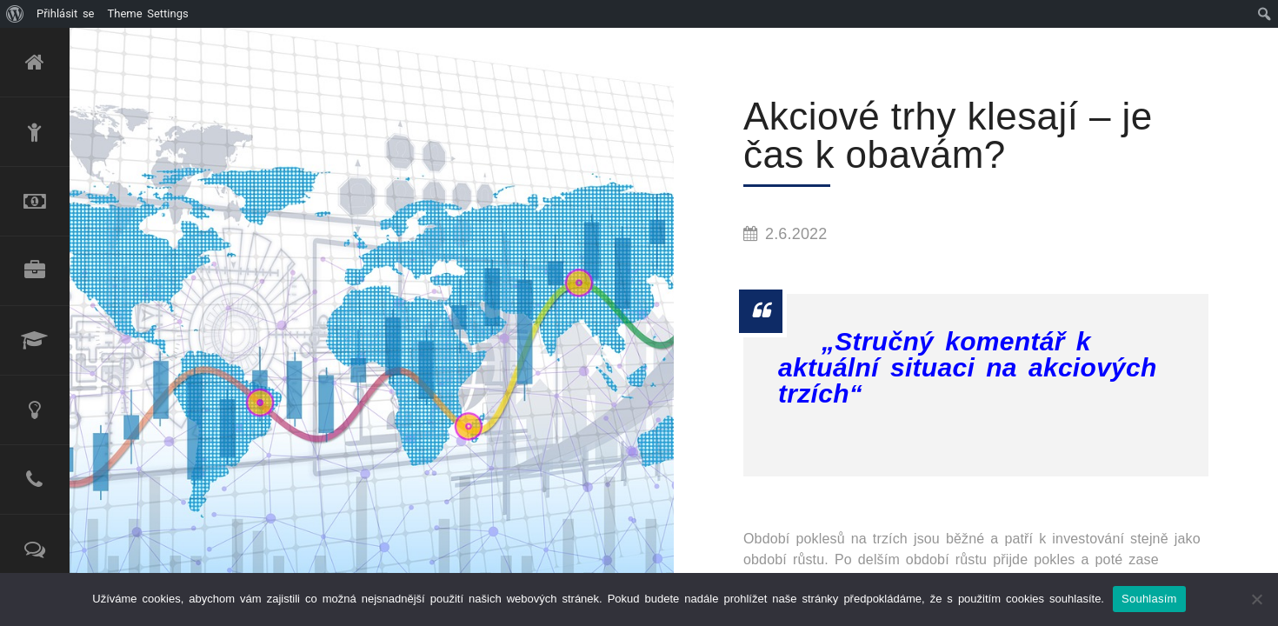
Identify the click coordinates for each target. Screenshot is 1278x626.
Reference (35, 549)
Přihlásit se (66, 13)
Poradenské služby (35, 410)
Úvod (35, 62)
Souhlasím (1149, 598)
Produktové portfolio (35, 271)
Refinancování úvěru (35, 201)
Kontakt (35, 480)
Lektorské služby (35, 341)
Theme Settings (148, 13)
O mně (35, 132)
